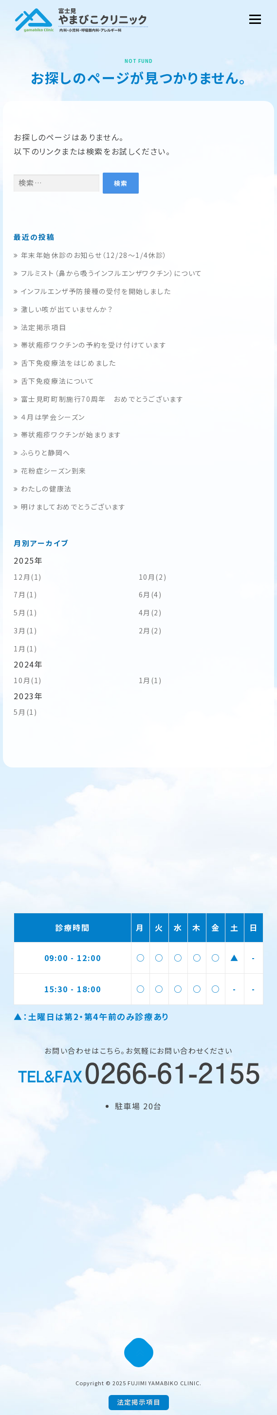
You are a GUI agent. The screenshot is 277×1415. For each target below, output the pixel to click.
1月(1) (25, 648)
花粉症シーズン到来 (50, 470)
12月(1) (28, 577)
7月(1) (25, 594)
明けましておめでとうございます (70, 506)
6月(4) (150, 594)
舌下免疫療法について (54, 381)
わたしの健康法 (43, 488)
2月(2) (150, 630)
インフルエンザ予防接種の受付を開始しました (92, 291)
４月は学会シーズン (49, 417)
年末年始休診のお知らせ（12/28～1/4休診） (90, 255)
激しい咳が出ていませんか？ (63, 309)
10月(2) (153, 577)
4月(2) (150, 612)
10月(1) (28, 680)
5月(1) (25, 612)
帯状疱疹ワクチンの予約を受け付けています (90, 345)
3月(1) (25, 630)
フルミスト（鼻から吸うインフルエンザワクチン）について (108, 273)
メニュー (254, 19)
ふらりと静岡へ (42, 452)
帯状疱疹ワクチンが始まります (68, 434)
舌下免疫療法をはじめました (65, 363)
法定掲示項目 (40, 327)
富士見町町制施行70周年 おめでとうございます (99, 399)
